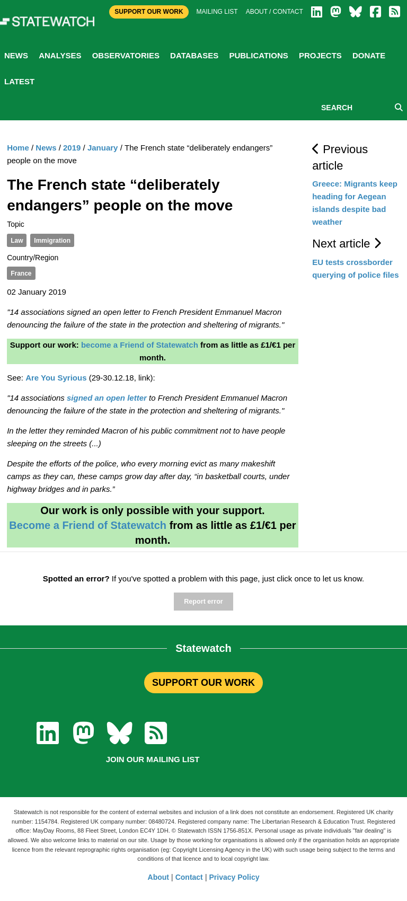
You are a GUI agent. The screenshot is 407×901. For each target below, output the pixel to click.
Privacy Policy (234, 877)
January (102, 147)
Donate (368, 55)
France (21, 273)
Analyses (60, 55)
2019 (72, 147)
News (16, 55)
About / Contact (274, 11)
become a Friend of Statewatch (139, 344)
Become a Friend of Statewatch (87, 525)
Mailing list (217, 11)
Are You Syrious (55, 377)
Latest (19, 81)
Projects (320, 55)
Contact (189, 877)
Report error (203, 601)
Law (17, 240)
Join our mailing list (153, 759)
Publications (258, 55)
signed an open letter (107, 397)
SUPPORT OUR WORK (203, 682)
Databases (194, 55)
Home (18, 147)
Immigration (52, 240)
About (158, 877)
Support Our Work (148, 11)
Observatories (126, 55)
